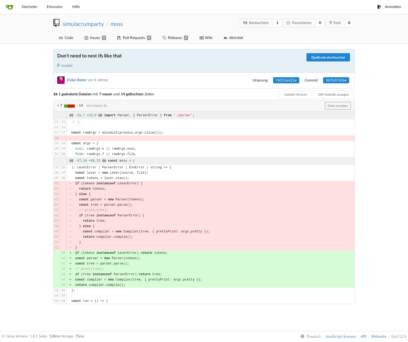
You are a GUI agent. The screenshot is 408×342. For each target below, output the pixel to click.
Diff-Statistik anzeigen (333, 94)
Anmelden (389, 7)
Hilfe (76, 7)
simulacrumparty (83, 24)
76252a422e (286, 81)
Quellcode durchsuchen (328, 57)
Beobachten (256, 23)
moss (116, 24)
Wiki (205, 38)
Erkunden (55, 7)
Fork (335, 23)
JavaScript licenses (340, 337)
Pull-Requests (134, 38)
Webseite (378, 337)
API (363, 337)
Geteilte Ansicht (295, 94)
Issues (95, 38)
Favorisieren (299, 23)
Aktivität (233, 38)
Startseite (29, 7)
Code (66, 38)
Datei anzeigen (338, 105)
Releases (175, 38)
